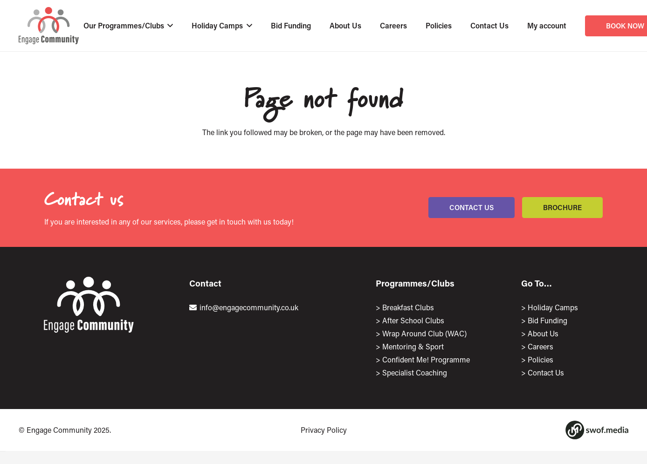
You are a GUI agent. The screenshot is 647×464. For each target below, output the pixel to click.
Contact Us (546, 372)
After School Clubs (413, 320)
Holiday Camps (553, 307)
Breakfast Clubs (408, 307)
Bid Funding (547, 320)
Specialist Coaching (414, 372)
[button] (168, 25)
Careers (540, 346)
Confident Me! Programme (426, 359)
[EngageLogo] (49, 25)
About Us (543, 333)
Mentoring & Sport (413, 346)
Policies (540, 359)
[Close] (3, 451)
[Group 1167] (596, 430)
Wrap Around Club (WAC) (424, 333)
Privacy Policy (324, 430)
